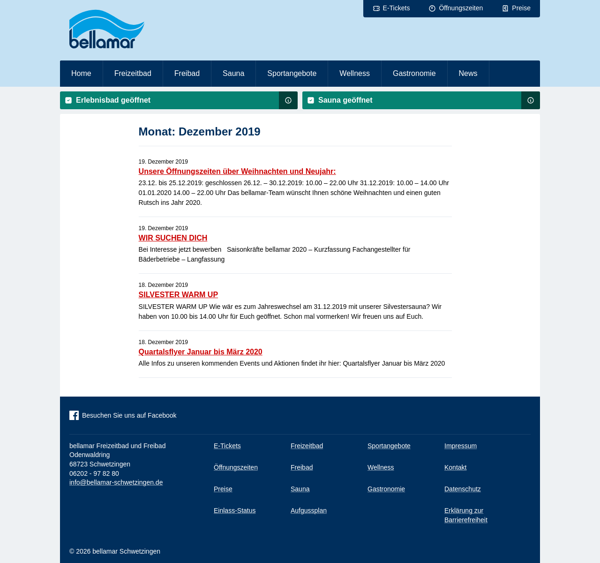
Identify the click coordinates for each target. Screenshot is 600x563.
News (468, 73)
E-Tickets (396, 8)
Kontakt (455, 467)
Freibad (187, 73)
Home (81, 73)
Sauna (233, 73)
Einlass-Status (234, 510)
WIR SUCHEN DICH (173, 238)
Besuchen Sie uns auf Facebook (129, 415)
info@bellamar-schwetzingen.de (116, 482)
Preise (521, 8)
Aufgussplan (309, 510)
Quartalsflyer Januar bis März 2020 (200, 352)
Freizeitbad (132, 73)
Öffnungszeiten (461, 8)
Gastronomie (414, 73)
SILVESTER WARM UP (178, 295)
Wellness (354, 73)
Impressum (460, 446)
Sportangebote (291, 73)
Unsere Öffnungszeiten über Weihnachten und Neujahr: (237, 171)
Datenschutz (462, 489)
